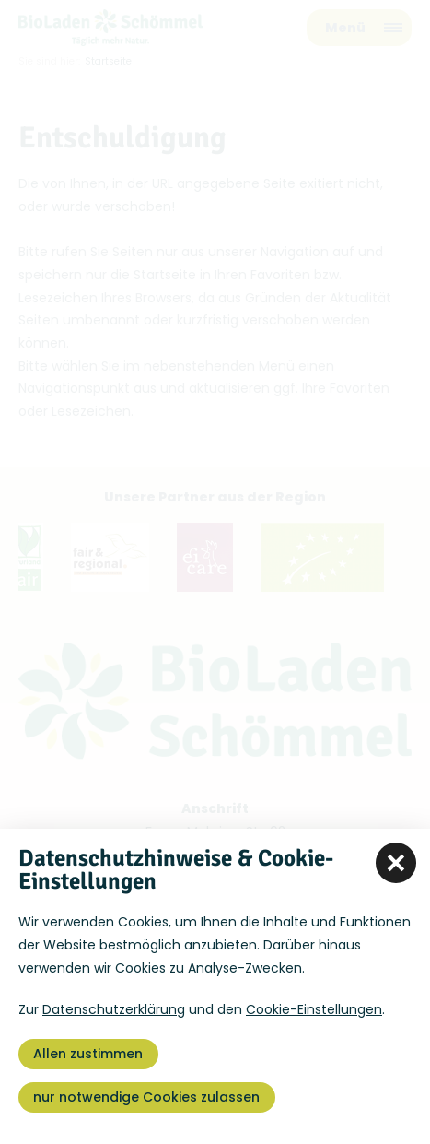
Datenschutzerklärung (113, 1009)
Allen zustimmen (88, 1053)
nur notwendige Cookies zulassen (146, 1097)
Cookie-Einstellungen (314, 1009)
